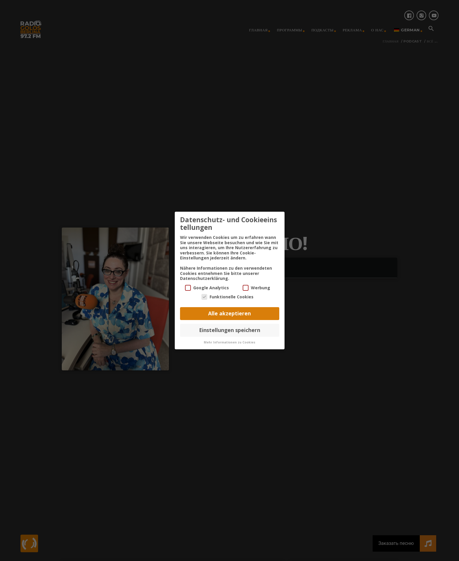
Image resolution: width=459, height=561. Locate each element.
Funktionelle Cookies (227, 293)
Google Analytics (207, 283)
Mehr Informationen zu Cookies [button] (229, 338)
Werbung (256, 283)
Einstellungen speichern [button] (229, 325)
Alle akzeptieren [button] (229, 309)
